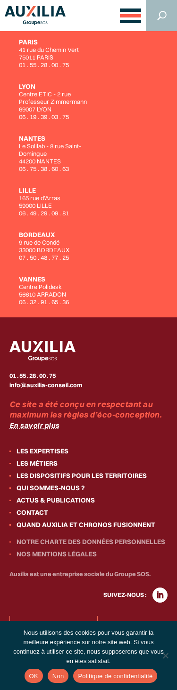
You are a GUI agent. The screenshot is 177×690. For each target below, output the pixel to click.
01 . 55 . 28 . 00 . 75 (44, 64)
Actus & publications (56, 500)
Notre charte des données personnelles (91, 541)
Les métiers (37, 463)
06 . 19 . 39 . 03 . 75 (44, 116)
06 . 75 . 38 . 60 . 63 (44, 168)
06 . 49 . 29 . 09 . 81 (44, 213)
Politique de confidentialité (115, 676)
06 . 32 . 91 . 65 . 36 (44, 302)
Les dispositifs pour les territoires (82, 475)
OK (33, 676)
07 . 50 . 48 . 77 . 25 (44, 257)
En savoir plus (34, 425)
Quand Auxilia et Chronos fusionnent (86, 524)
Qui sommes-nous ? (51, 488)
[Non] (165, 655)
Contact (32, 512)
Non (58, 676)
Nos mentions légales (57, 554)
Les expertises (42, 451)
